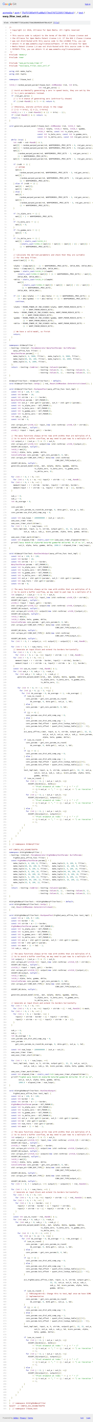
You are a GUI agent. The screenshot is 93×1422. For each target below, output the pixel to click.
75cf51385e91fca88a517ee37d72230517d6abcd (48, 12)
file (56, 23)
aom (17, 12)
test (81, 12)
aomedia (7, 12)
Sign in (87, 4)
